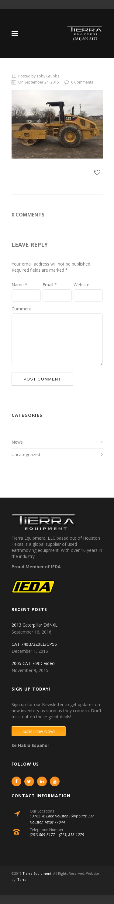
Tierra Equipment (36, 873)
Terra (21, 879)
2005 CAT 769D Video (33, 663)
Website (81, 285)
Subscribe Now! (38, 731)
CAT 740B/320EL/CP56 (34, 644)
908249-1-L (27, 68)
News (17, 442)
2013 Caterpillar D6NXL (34, 625)
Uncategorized (26, 454)
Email (50, 285)
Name (19, 285)
